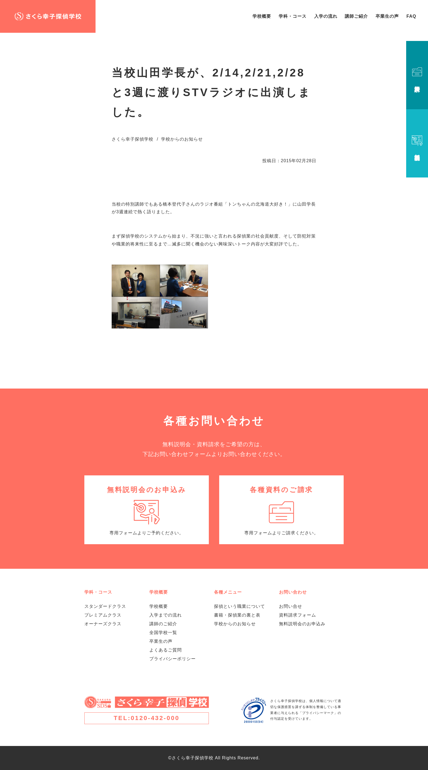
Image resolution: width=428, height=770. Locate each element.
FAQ (411, 16)
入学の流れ (325, 16)
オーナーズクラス (102, 623)
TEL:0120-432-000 (146, 718)
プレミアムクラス (102, 615)
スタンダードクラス (105, 606)
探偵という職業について (239, 606)
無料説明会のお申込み (302, 623)
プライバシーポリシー (172, 658)
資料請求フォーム (297, 615)
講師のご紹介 (163, 623)
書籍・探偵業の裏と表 (237, 615)
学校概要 (261, 16)
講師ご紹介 (356, 16)
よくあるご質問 (165, 650)
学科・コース (293, 16)
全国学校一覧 (163, 632)
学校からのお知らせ (235, 623)
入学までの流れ (165, 615)
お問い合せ (290, 606)
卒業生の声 (387, 16)
